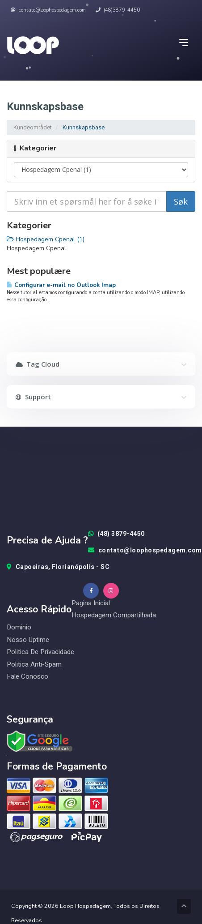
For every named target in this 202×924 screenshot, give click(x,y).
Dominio (19, 627)
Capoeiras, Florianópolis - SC (58, 567)
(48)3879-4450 (118, 10)
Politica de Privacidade (40, 652)
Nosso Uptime (28, 640)
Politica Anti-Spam (34, 664)
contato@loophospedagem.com (48, 10)
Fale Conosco (27, 676)
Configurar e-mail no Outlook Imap (61, 285)
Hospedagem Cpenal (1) (45, 239)
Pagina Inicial (91, 603)
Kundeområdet (32, 127)
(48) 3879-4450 (116, 534)
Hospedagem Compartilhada (114, 615)
